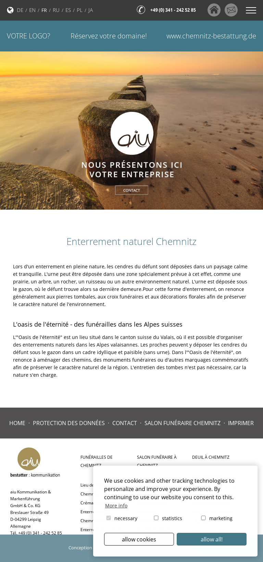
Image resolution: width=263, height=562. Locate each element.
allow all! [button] (212, 539)
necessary (121, 518)
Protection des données (69, 423)
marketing (216, 518)
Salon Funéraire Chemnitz (183, 423)
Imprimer (241, 423)
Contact (124, 423)
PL (80, 10)
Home (17, 423)
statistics (167, 518)
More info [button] (116, 505)
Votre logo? (28, 35)
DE (20, 10)
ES (68, 10)
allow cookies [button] (139, 539)
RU (56, 10)
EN (32, 10)
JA (90, 10)
